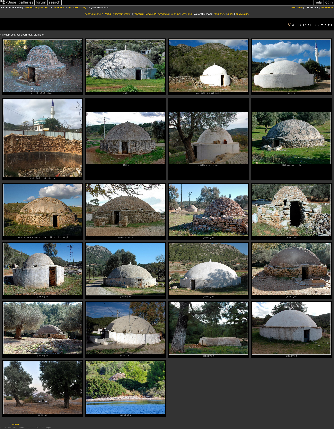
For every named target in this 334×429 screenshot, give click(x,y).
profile (28, 7)
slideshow (327, 7)
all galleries (41, 7)
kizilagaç (187, 13)
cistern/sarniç (77, 7)
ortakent (151, 13)
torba (108, 13)
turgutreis (163, 13)
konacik (175, 13)
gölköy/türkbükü (122, 13)
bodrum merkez (94, 13)
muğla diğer (242, 13)
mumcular (219, 13)
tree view (297, 7)
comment (14, 424)
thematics (59, 7)
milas (230, 13)
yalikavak (138, 13)
